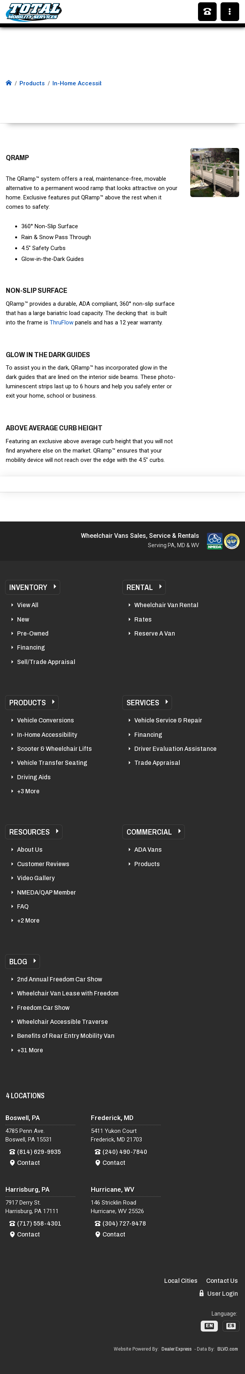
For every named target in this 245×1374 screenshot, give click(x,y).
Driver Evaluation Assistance (175, 748)
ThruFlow (61, 322)
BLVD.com (227, 1349)
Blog (18, 961)
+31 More (30, 1050)
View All (27, 605)
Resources (29, 832)
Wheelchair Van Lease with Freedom (67, 993)
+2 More (28, 920)
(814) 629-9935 (39, 1152)
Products (27, 702)
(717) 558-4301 (39, 1223)
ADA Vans (148, 849)
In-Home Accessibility (47, 734)
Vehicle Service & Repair (168, 720)
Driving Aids (34, 777)
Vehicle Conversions (45, 720)
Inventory (28, 587)
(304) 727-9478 (124, 1223)
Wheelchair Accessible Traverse (62, 1021)
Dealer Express (177, 1349)
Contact (28, 1162)
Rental (140, 587)
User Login (219, 1293)
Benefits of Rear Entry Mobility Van (66, 1035)
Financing (31, 647)
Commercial (149, 832)
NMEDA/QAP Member (46, 892)
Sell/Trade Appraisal (46, 662)
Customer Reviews (43, 864)
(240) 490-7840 (125, 1152)
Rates (143, 619)
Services (143, 702)
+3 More (28, 791)
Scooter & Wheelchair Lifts (54, 748)
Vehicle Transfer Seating (52, 762)
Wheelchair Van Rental (166, 605)
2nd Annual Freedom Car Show (59, 979)
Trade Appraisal (157, 762)
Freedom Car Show (43, 1007)
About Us (30, 849)
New (23, 619)
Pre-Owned (33, 633)
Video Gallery (36, 878)
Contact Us (222, 1280)
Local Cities (181, 1280)
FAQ (23, 906)
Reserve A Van (154, 633)
